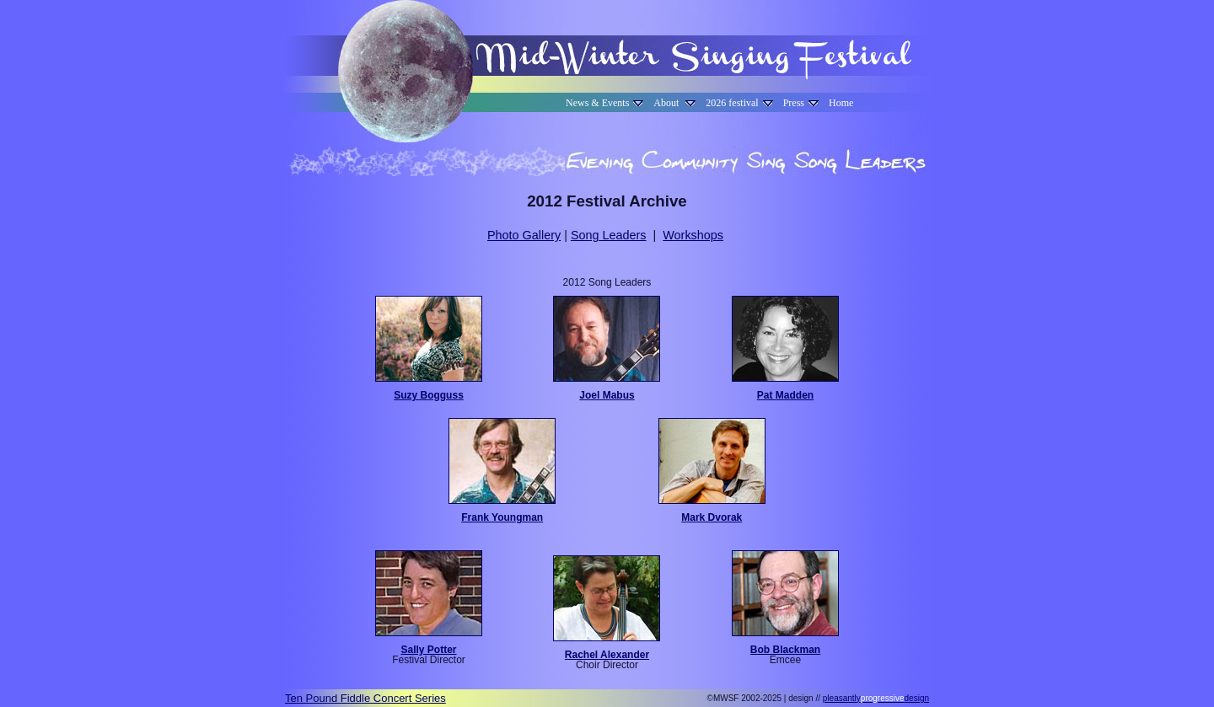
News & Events (604, 103)
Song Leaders (609, 235)
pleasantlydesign (876, 698)
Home (841, 103)
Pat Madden (785, 395)
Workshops (693, 235)
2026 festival (739, 103)
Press (801, 103)
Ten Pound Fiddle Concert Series (365, 698)
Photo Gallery (524, 235)
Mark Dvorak (711, 517)
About (674, 103)
